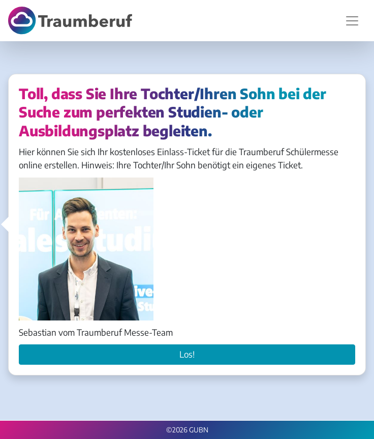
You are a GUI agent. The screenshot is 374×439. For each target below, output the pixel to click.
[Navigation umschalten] (352, 21)
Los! (187, 354)
